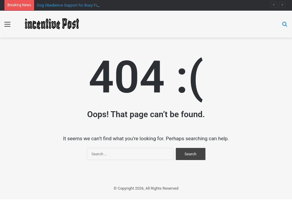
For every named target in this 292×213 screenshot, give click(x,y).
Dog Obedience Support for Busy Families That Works (83, 5)
